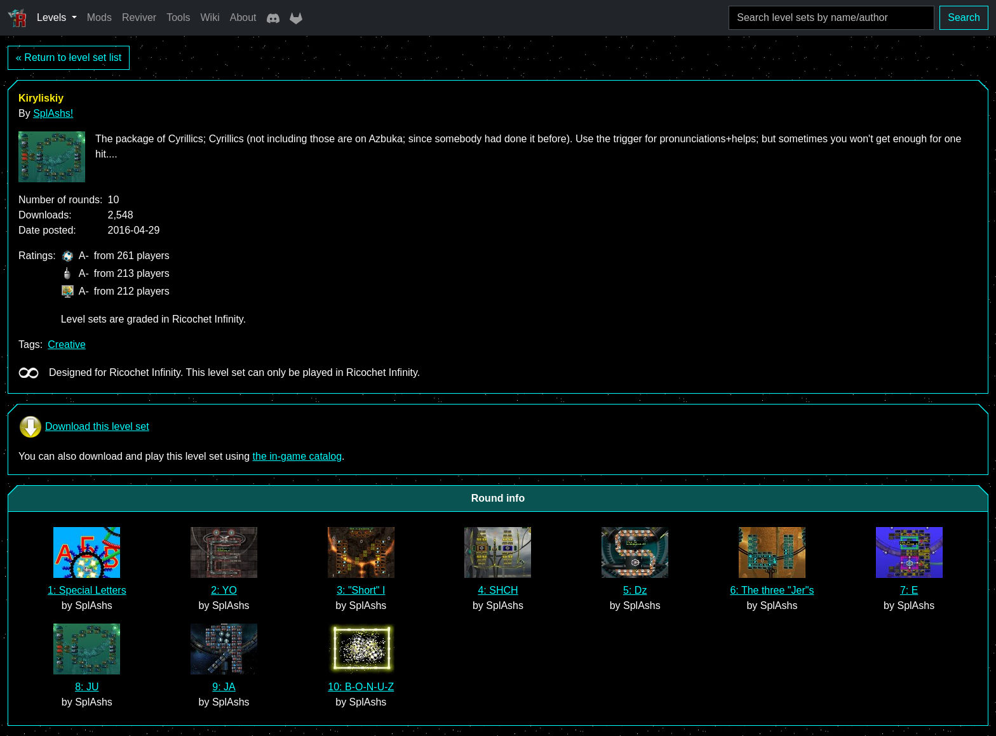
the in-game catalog (297, 456)
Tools (178, 17)
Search (964, 17)
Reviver (139, 17)
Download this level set (83, 427)
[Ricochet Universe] (17, 17)
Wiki (210, 17)
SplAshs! (53, 113)
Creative (67, 344)
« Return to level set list (68, 57)
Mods (99, 17)
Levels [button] (53, 17)
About (243, 17)
